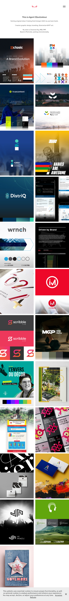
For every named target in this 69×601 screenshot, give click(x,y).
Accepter (58, 595)
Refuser (33, 597)
